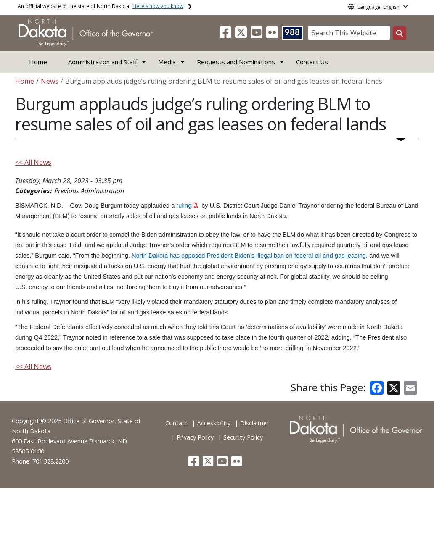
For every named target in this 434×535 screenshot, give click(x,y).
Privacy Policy (195, 437)
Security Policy (243, 437)
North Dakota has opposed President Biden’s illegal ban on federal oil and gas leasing (249, 255)
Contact (176, 423)
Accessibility (213, 423)
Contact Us (312, 62)
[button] (226, 35)
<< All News (33, 162)
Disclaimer (254, 423)
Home (38, 62)
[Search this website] (399, 33)
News (49, 81)
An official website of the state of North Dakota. (100, 6)
